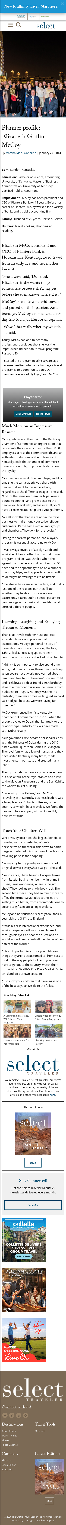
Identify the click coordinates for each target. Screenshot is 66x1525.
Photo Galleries (10, 1444)
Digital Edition (9, 1464)
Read (33, 1163)
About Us (6, 1460)
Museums (40, 1431)
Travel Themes (9, 1435)
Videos (5, 1440)
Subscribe (33, 1205)
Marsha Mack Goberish (21, 153)
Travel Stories (9, 1431)
